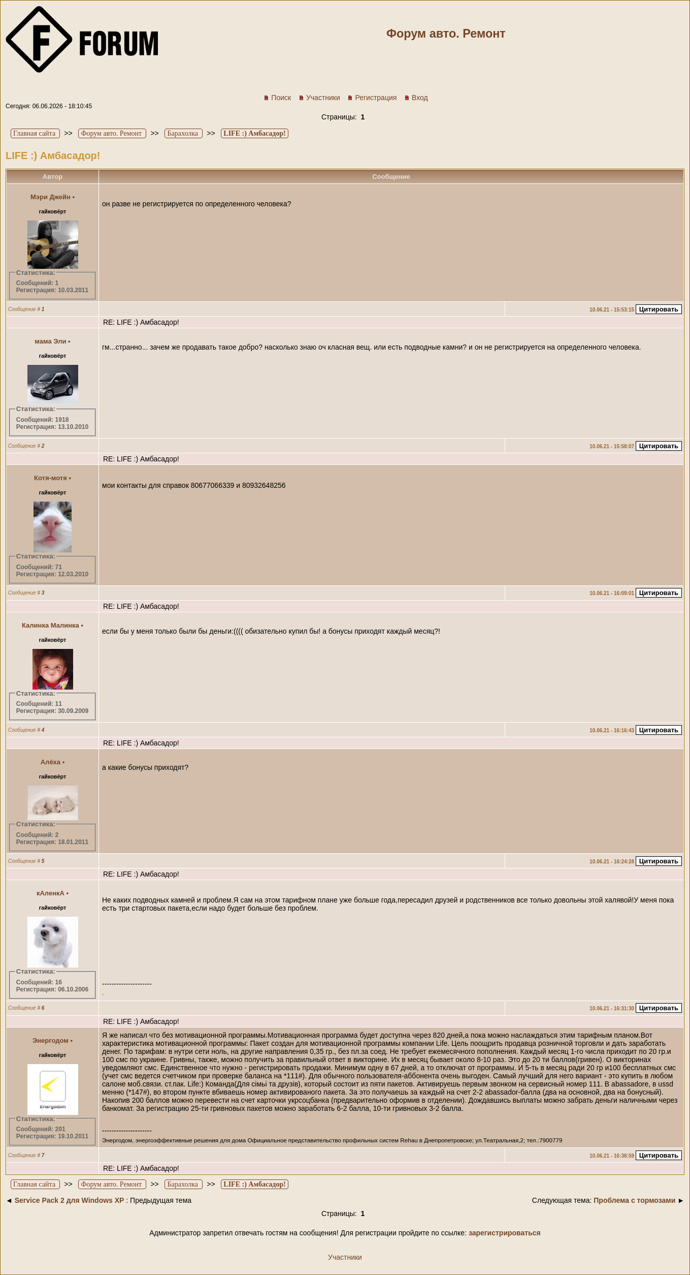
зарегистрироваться (505, 1233)
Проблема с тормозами (634, 1200)
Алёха (50, 762)
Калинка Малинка (50, 625)
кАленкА (50, 893)
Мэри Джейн (50, 197)
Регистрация (372, 98)
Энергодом (50, 1040)
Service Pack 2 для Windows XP (69, 1200)
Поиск (277, 98)
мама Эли (50, 341)
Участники (319, 98)
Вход (416, 98)
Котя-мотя (50, 478)
